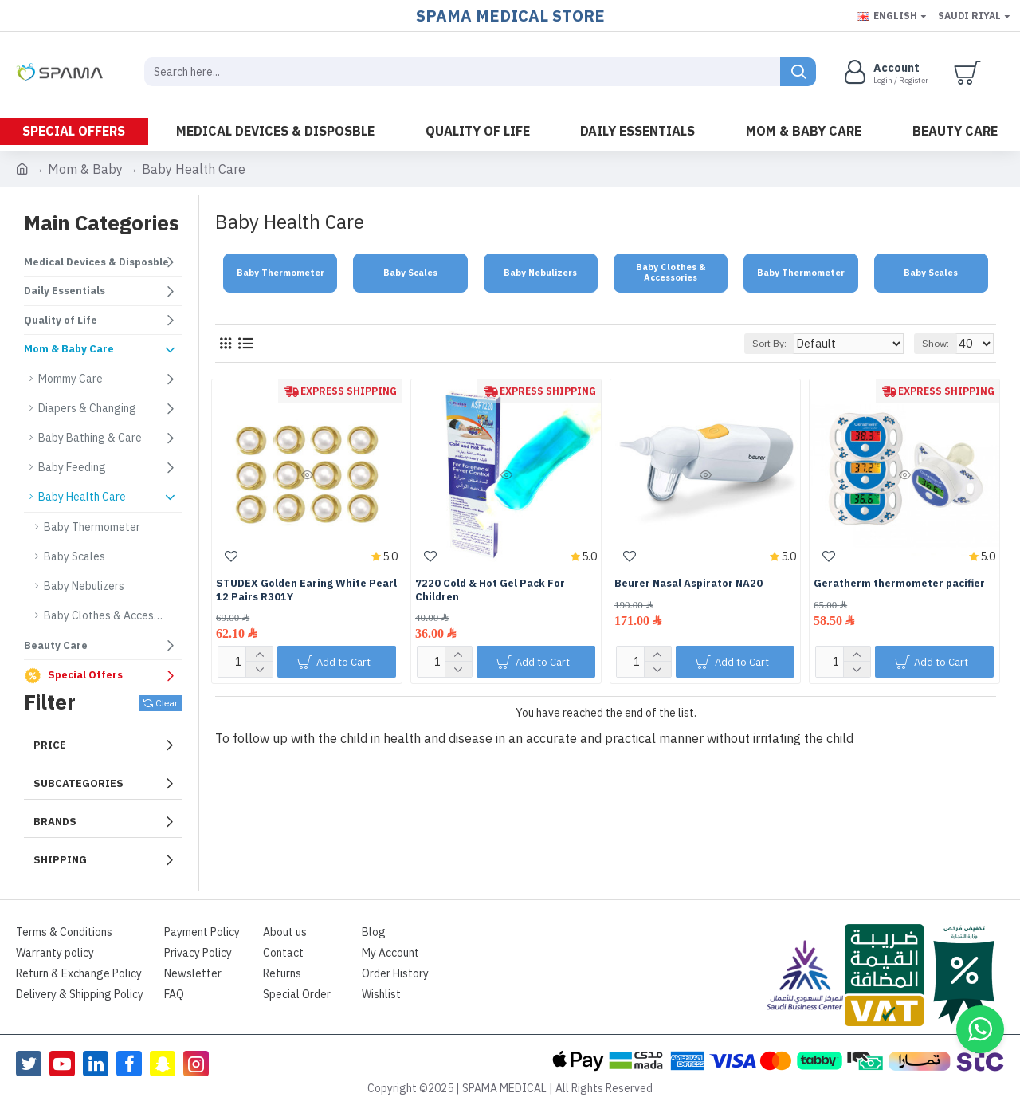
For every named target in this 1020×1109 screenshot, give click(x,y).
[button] (980, 1029)
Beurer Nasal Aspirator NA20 (688, 584)
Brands (54, 821)
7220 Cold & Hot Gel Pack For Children (490, 590)
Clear (166, 703)
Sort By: (791, 343)
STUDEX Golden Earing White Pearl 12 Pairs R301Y (306, 590)
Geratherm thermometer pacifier (899, 584)
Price (49, 745)
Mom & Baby (85, 169)
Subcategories (78, 783)
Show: (940, 343)
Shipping (60, 859)
